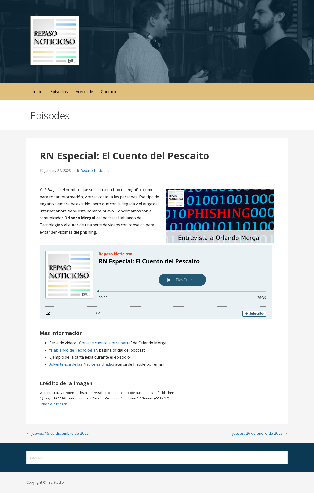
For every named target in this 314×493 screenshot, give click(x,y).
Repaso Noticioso (95, 170)
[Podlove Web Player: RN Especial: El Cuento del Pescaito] (157, 282)
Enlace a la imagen (53, 404)
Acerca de (84, 91)
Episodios (59, 91)
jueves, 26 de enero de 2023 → (260, 433)
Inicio (38, 91)
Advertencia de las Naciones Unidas (81, 364)
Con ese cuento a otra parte (104, 343)
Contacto (109, 91)
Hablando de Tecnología (73, 350)
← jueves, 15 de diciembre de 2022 (57, 433)
